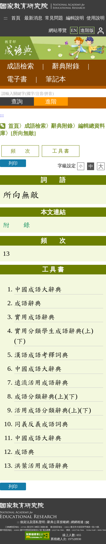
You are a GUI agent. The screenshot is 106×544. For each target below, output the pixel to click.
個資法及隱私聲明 (32, 522)
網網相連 (77, 522)
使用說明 (95, 18)
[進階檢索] (51, 101)
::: (5, 18)
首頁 (15, 18)
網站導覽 (58, 30)
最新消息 (33, 18)
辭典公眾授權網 (58, 522)
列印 (13, 163)
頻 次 (20, 151)
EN (74, 30)
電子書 (17, 79)
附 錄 (16, 224)
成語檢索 (20, 66)
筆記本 (56, 79)
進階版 (87, 30)
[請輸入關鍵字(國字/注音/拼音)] (53, 93)
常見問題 (54, 18)
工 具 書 (60, 151)
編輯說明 (75, 18)
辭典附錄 (65, 66)
